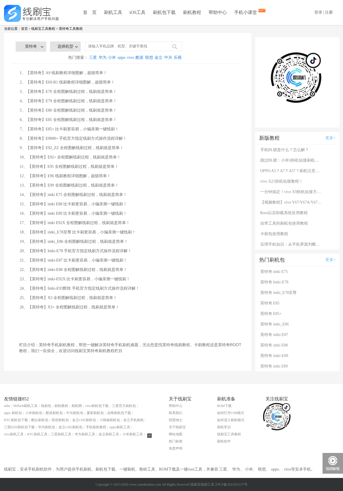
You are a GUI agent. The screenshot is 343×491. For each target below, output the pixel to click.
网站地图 (175, 434)
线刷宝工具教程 (43, 29)
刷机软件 (224, 441)
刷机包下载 (164, 12)
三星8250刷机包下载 (19, 427)
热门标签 (175, 441)
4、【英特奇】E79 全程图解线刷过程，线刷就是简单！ (68, 101)
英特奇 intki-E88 (274, 356)
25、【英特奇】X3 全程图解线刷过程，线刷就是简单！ (68, 298)
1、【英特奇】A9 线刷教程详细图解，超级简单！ (63, 73)
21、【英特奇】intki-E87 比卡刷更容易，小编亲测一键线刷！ (73, 260)
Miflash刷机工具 (25, 406)
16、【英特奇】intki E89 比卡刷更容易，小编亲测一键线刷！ (73, 213)
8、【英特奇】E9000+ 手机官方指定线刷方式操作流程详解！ (73, 138)
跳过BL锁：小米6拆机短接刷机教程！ (291, 160)
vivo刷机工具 (14, 434)
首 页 (90, 12)
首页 (24, 29)
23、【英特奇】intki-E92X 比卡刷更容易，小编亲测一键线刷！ (75, 279)
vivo (130, 57)
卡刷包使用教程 (274, 234)
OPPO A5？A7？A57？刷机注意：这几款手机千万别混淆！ (291, 171)
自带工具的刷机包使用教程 (284, 223)
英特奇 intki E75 (274, 271)
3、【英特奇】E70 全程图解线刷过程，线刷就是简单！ (68, 91)
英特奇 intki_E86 (274, 324)
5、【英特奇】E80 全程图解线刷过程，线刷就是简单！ (68, 110)
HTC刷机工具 (37, 434)
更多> (330, 138)
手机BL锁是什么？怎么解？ (284, 150)
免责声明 (175, 448)
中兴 (168, 57)
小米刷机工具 (132, 434)
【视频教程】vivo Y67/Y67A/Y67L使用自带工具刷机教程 (291, 202)
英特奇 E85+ (271, 314)
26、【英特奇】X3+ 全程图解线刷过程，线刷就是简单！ (70, 307)
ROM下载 (224, 406)
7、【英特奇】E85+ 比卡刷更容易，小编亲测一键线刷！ (69, 129)
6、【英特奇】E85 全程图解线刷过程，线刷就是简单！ (68, 120)
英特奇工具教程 (71, 29)
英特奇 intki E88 (274, 345)
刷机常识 (224, 427)
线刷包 (46, 406)
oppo (122, 57)
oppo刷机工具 (120, 427)
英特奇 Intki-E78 (274, 282)
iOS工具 (138, 12)
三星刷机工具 (61, 434)
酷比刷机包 (39, 420)
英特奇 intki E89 (274, 366)
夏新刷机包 (95, 413)
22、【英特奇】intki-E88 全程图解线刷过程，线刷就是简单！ (73, 270)
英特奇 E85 (270, 303)
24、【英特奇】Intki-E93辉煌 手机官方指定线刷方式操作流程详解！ (80, 288)
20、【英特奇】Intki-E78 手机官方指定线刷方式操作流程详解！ (76, 251)
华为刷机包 (46, 427)
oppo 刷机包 (13, 413)
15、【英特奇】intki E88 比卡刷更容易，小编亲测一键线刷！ (73, 204)
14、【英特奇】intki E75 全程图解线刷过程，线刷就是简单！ (73, 195)
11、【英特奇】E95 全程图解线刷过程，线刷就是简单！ (69, 166)
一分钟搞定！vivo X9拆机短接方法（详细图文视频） (291, 192)
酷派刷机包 (54, 413)
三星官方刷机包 (124, 406)
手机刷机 (84, 469)
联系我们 (175, 413)
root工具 (195, 469)
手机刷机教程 (96, 427)
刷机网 (77, 406)
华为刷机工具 (85, 434)
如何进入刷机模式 (230, 420)
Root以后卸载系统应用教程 (284, 213)
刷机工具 (113, 12)
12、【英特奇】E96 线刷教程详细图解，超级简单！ (65, 176)
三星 (93, 57)
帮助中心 (218, 12)
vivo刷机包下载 (96, 406)
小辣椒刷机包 (109, 420)
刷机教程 (192, 12)
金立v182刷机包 (70, 427)
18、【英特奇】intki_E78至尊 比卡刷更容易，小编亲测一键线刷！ (78, 232)
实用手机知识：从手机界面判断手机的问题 (291, 244)
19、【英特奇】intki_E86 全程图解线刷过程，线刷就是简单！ (74, 241)
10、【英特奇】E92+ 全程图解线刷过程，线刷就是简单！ (70, 157)
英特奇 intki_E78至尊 (278, 293)
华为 (103, 57)
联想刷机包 (60, 420)
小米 (112, 57)
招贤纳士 (175, 420)
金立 (159, 57)
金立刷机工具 (109, 434)
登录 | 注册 (323, 12)
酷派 (140, 57)
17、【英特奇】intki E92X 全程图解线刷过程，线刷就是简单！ (75, 223)
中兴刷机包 (74, 413)
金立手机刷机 (133, 420)
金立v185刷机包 (84, 420)
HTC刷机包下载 (16, 420)
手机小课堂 (246, 12)
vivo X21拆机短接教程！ (281, 181)
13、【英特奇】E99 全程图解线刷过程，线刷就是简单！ (69, 185)
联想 (149, 57)
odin (7, 406)
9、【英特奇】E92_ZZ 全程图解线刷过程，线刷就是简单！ (72, 148)
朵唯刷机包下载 (119, 413)
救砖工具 (147, 469)
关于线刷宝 (177, 427)
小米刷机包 (33, 413)
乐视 (178, 57)
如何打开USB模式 (230, 413)
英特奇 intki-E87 (274, 335)
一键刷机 (127, 469)
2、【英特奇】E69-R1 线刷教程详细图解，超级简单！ (67, 82)
